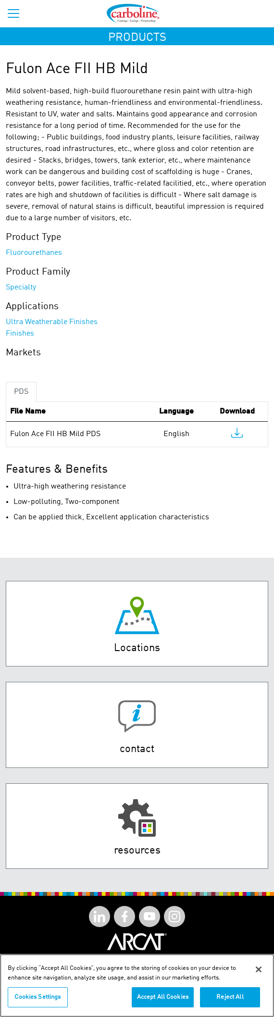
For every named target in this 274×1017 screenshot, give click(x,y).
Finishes (20, 334)
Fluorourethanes (34, 253)
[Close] (258, 974)
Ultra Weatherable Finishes (52, 322)
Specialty (21, 287)
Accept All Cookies (162, 1002)
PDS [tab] (21, 392)
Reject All (229, 1002)
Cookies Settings (37, 1002)
